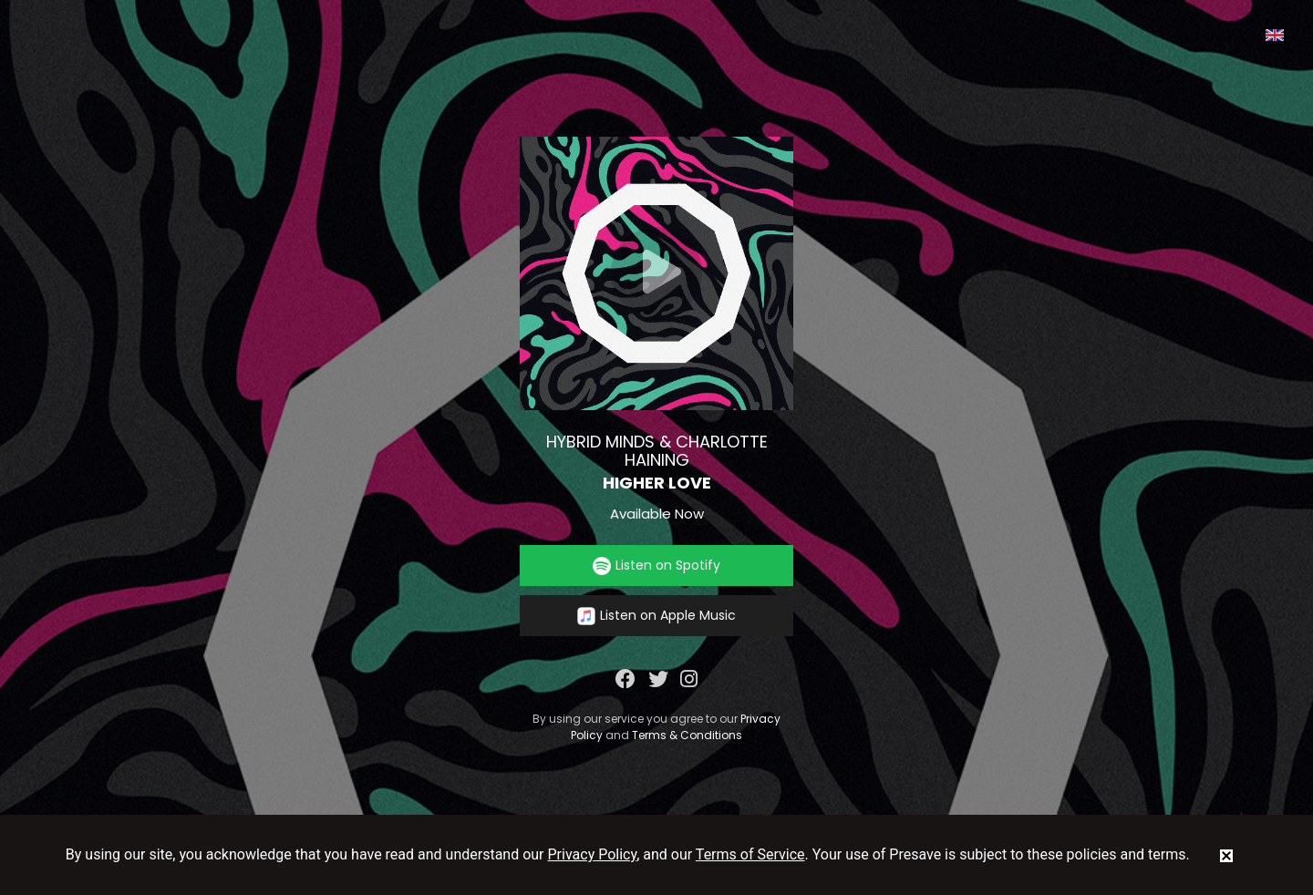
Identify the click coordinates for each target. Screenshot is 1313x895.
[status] (1226, 854)
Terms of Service (750, 854)
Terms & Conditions (687, 735)
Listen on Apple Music (656, 615)
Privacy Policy (592, 854)
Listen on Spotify (656, 565)
